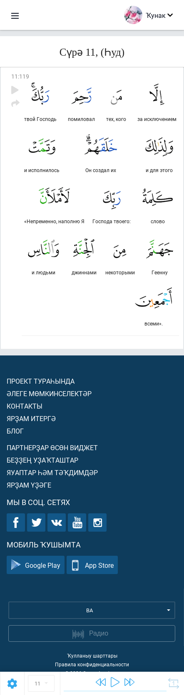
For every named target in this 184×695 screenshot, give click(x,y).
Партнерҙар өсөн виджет (52, 447)
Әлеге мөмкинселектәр (49, 393)
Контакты (24, 406)
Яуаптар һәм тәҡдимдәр (52, 472)
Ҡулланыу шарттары (92, 655)
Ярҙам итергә (31, 418)
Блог (15, 430)
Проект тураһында (41, 381)
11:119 (20, 76)
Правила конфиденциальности (92, 664)
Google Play (35, 565)
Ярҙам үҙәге (29, 485)
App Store (92, 565)
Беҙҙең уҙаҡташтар (42, 460)
